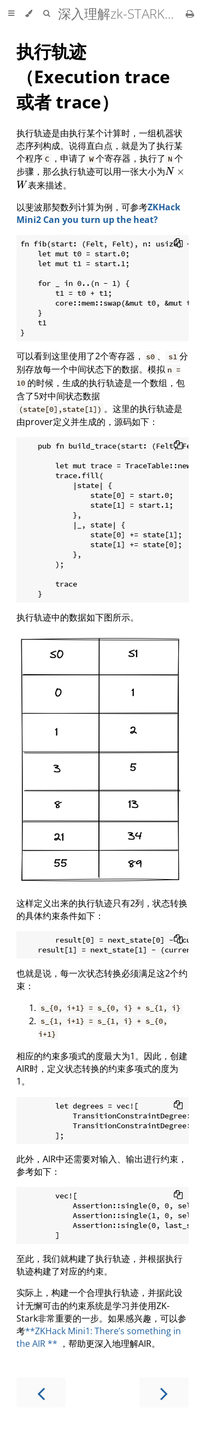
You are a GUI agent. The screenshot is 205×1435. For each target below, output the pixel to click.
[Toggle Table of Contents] (11, 13)
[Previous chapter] (41, 1392)
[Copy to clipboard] (178, 244)
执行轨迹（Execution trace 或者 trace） (93, 76)
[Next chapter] (164, 1392)
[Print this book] (190, 14)
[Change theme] (29, 13)
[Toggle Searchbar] (46, 13)
